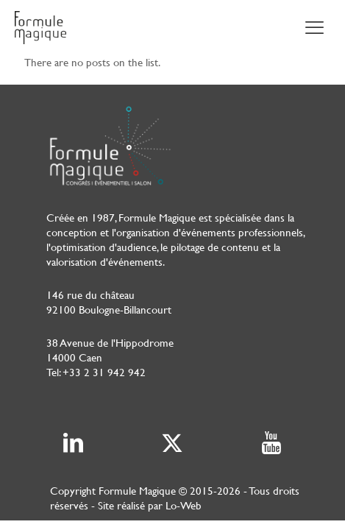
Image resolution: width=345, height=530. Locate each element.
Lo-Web (184, 505)
